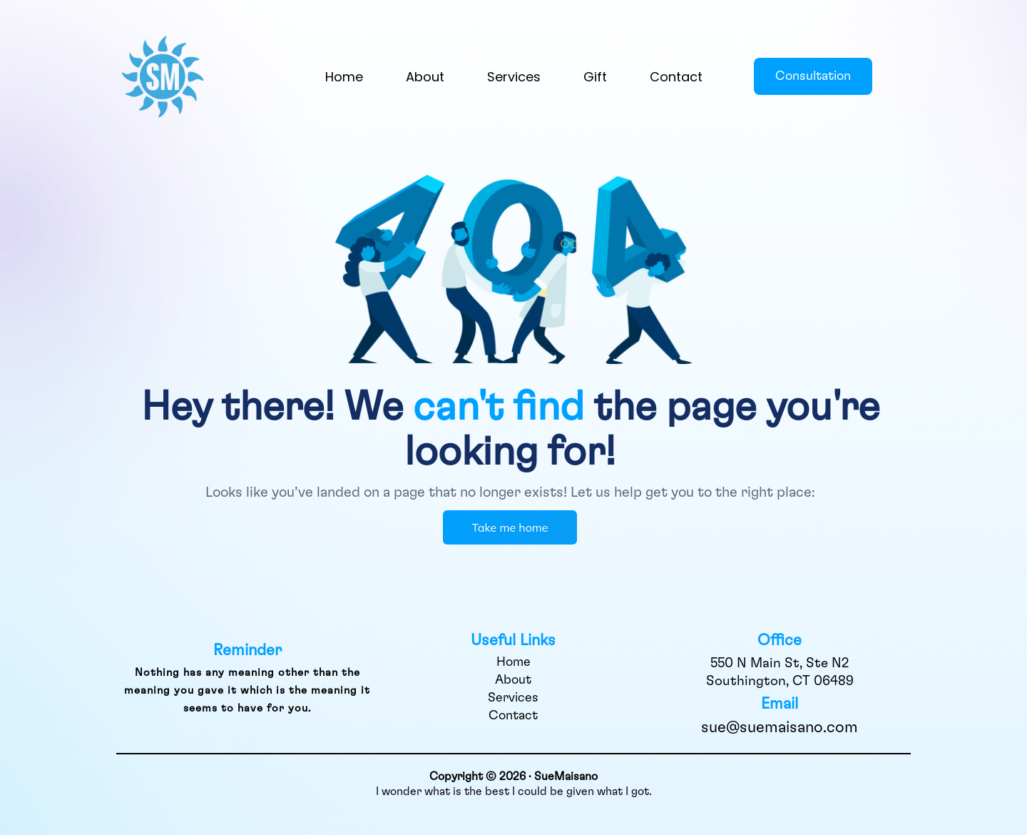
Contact (676, 77)
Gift (595, 77)
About (425, 77)
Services (514, 77)
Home (344, 77)
